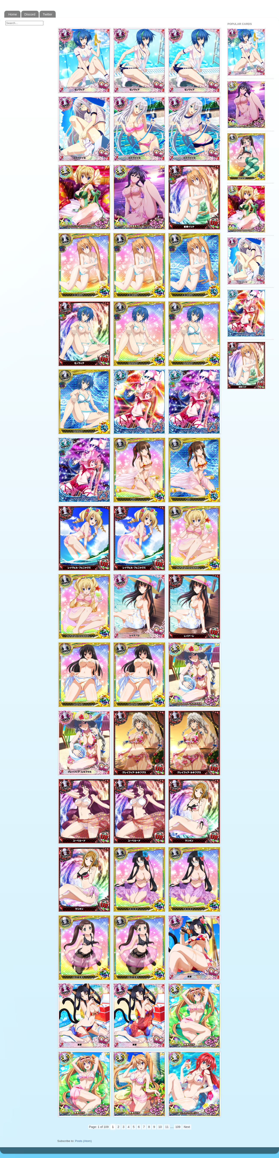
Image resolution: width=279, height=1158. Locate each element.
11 (167, 1127)
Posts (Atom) (83, 1141)
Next (187, 1127)
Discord (29, 14)
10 (160, 1127)
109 (177, 1127)
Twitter (47, 14)
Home (12, 14)
